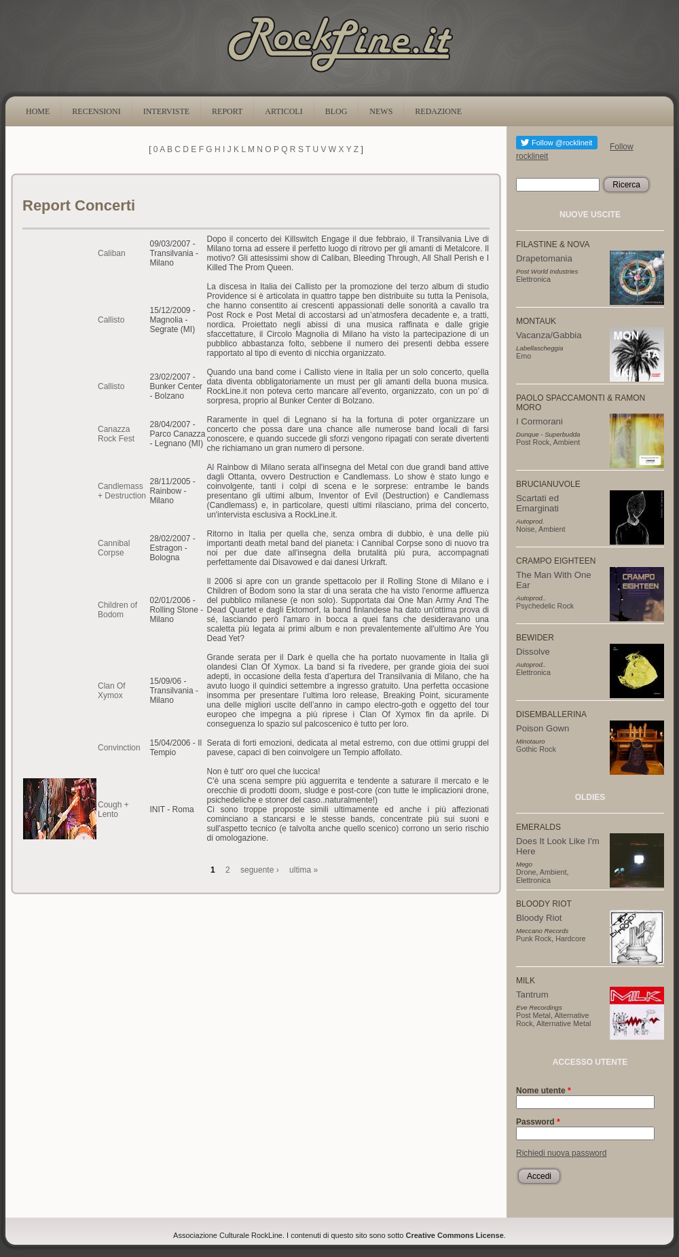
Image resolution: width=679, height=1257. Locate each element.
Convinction (119, 747)
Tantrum (532, 994)
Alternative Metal (563, 1023)
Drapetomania (544, 258)
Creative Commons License (455, 1235)
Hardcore (570, 938)
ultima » (303, 870)
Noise (525, 529)
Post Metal (533, 1015)
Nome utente (543, 1090)
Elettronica (533, 279)
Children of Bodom (117, 609)
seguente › (259, 870)
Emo (523, 356)
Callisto (111, 320)
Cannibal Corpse (114, 548)
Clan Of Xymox (112, 690)
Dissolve (533, 651)
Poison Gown (542, 728)
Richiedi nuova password (561, 1153)
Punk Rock (533, 938)
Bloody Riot (539, 918)
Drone (526, 872)
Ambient (567, 442)
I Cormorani (539, 421)
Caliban (112, 253)
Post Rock (532, 442)
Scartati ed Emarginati (537, 503)
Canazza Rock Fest (116, 433)
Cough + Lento (113, 809)
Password (538, 1122)
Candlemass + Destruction (122, 490)
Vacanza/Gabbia (549, 335)
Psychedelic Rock (545, 606)
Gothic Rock (536, 749)
